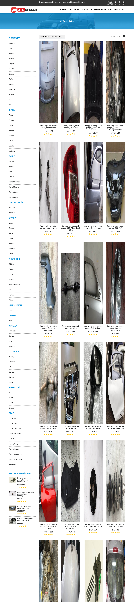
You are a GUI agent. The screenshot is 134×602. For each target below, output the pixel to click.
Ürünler (84, 9)
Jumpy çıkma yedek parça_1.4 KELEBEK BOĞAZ (93, 392)
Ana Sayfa (63, 21)
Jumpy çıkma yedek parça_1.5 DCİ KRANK (71, 391)
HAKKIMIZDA (74, 9)
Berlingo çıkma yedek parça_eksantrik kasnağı (25, 494)
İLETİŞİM (117, 9)
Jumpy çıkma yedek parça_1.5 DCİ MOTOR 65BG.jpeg (48, 392)
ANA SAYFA (63, 9)
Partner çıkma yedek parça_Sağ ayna (25, 519)
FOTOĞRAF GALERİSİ (98, 9)
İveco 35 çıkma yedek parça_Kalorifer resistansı (25, 480)
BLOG (110, 9)
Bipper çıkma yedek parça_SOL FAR (24, 507)
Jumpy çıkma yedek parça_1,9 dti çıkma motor (115, 392)
